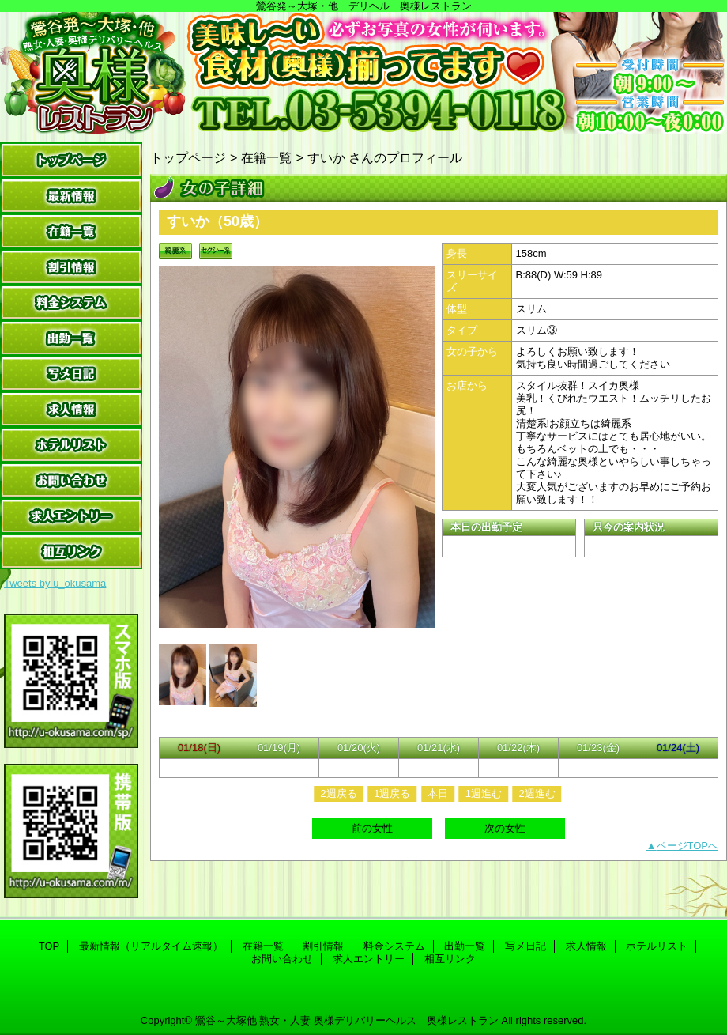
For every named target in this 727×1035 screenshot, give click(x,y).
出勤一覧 (71, 338)
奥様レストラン (363, 73)
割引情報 (71, 267)
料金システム (71, 302)
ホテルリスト (71, 445)
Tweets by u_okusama (55, 583)
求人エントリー (71, 516)
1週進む (483, 793)
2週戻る (338, 793)
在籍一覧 (71, 231)
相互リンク (71, 551)
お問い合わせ (71, 480)
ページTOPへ (688, 846)
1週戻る (392, 793)
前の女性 (372, 828)
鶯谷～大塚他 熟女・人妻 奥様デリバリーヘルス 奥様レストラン (347, 1020)
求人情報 (71, 409)
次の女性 (504, 828)
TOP (71, 160)
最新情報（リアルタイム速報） (71, 195)
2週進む (536, 793)
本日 (438, 793)
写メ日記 (71, 373)
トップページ (188, 157)
